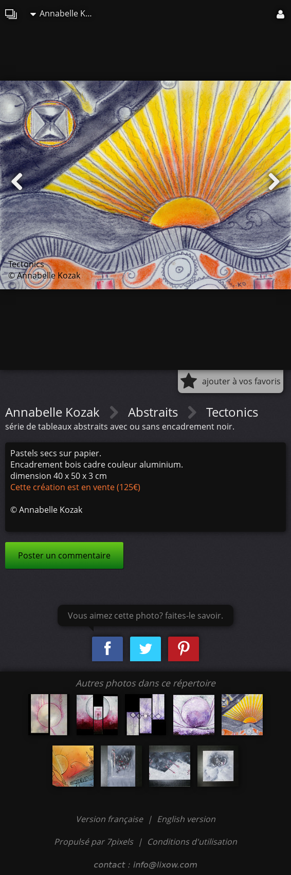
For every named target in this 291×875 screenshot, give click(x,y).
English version (186, 819)
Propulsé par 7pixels (93, 841)
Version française (110, 819)
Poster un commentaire (64, 555)
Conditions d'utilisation (192, 841)
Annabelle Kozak (66, 13)
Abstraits (154, 411)
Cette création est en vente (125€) (75, 487)
